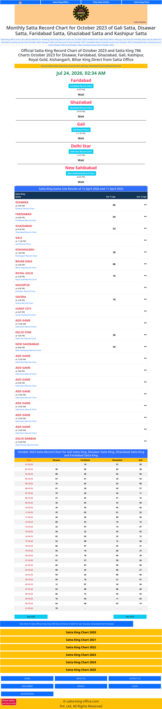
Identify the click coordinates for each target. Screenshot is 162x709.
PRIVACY (81, 686)
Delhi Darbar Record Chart (27, 445)
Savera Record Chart (24, 303)
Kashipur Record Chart (25, 291)
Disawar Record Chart (24, 208)
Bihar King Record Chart (25, 267)
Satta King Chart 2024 (81, 662)
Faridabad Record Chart (81, 86)
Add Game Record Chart (26, 326)
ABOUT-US (81, 678)
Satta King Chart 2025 (81, 670)
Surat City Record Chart (25, 315)
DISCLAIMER (27, 686)
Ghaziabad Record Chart (81, 108)
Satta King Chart (141, 2)
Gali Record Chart (81, 129)
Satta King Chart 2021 (81, 640)
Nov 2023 (130, 616)
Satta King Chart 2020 (81, 632)
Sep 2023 (31, 616)
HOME (27, 678)
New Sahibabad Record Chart (80, 173)
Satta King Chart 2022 (81, 647)
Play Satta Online (101, 2)
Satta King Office (61, 2)
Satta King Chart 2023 (81, 655)
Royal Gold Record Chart (26, 279)
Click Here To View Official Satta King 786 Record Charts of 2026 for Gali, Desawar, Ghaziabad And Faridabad (67, 624)
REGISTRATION (27, 694)
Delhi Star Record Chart (81, 151)
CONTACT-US (134, 678)
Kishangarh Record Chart (26, 256)
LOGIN (135, 686)
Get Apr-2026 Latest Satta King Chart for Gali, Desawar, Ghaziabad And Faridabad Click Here (81, 66)
